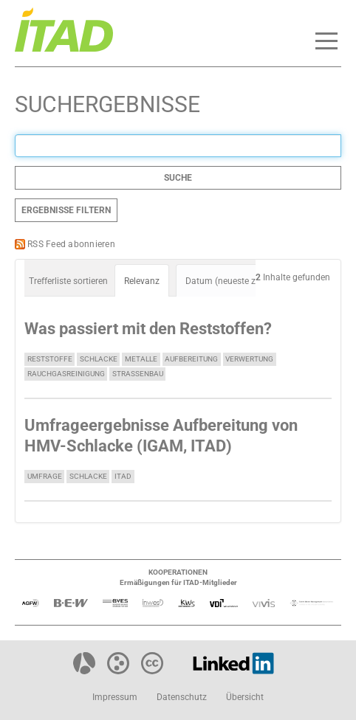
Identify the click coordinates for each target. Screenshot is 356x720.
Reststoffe (49, 359)
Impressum (114, 697)
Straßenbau (137, 374)
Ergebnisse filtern (66, 210)
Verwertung (249, 359)
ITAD (122, 476)
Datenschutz (182, 697)
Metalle (141, 359)
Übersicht (245, 697)
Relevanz (142, 281)
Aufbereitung (191, 359)
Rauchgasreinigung (66, 374)
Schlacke (98, 359)
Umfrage (44, 476)
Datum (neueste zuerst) (231, 281)
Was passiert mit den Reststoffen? (148, 328)
